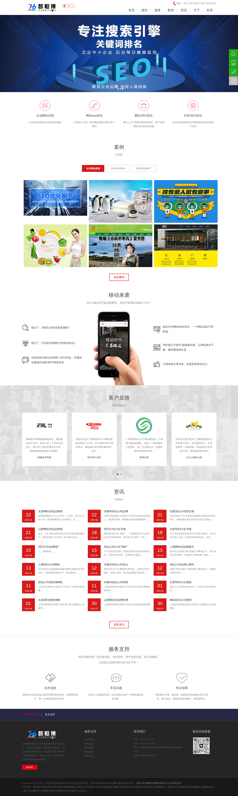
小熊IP (98, 787)
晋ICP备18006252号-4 (101, 783)
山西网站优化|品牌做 (50, 529)
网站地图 (117, 783)
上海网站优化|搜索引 (182, 546)
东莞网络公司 (138, 787)
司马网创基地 (183, 787)
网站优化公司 (161, 783)
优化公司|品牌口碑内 (182, 564)
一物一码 (26, 791)
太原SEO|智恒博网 (49, 600)
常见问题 (116, 688)
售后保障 (182, 688)
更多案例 (119, 277)
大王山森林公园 (194, 457)
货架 (44, 787)
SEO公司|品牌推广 (49, 546)
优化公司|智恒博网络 (50, 582)
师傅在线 (144, 457)
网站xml (125, 783)
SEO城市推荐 (30, 714)
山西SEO (81, 787)
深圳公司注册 (56, 791)
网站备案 (89, 752)
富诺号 (74, 791)
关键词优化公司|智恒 (116, 582)
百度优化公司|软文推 (182, 511)
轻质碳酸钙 (195, 787)
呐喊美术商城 (44, 457)
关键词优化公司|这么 (116, 564)
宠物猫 (116, 787)
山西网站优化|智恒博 (116, 600)
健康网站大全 (207, 787)
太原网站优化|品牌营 (50, 511)
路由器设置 (107, 787)
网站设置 (89, 756)
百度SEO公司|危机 (181, 582)
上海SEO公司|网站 (49, 564)
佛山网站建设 (69, 787)
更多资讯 (119, 624)
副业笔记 (149, 787)
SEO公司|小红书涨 (115, 529)
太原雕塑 (45, 791)
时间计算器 (125, 787)
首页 (131, 10)
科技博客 (90, 787)
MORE (29, 767)
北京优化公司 (174, 783)
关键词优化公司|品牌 (116, 511)
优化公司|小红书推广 (116, 546)
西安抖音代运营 (55, 787)
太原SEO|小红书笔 (181, 529)
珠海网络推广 (160, 787)
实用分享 (35, 791)
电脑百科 (171, 787)
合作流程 (50, 688)
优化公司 (141, 783)
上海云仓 (82, 791)
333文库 (67, 791)
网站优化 (30, 743)
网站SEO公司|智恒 (181, 600)
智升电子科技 (94, 457)
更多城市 (50, 714)
